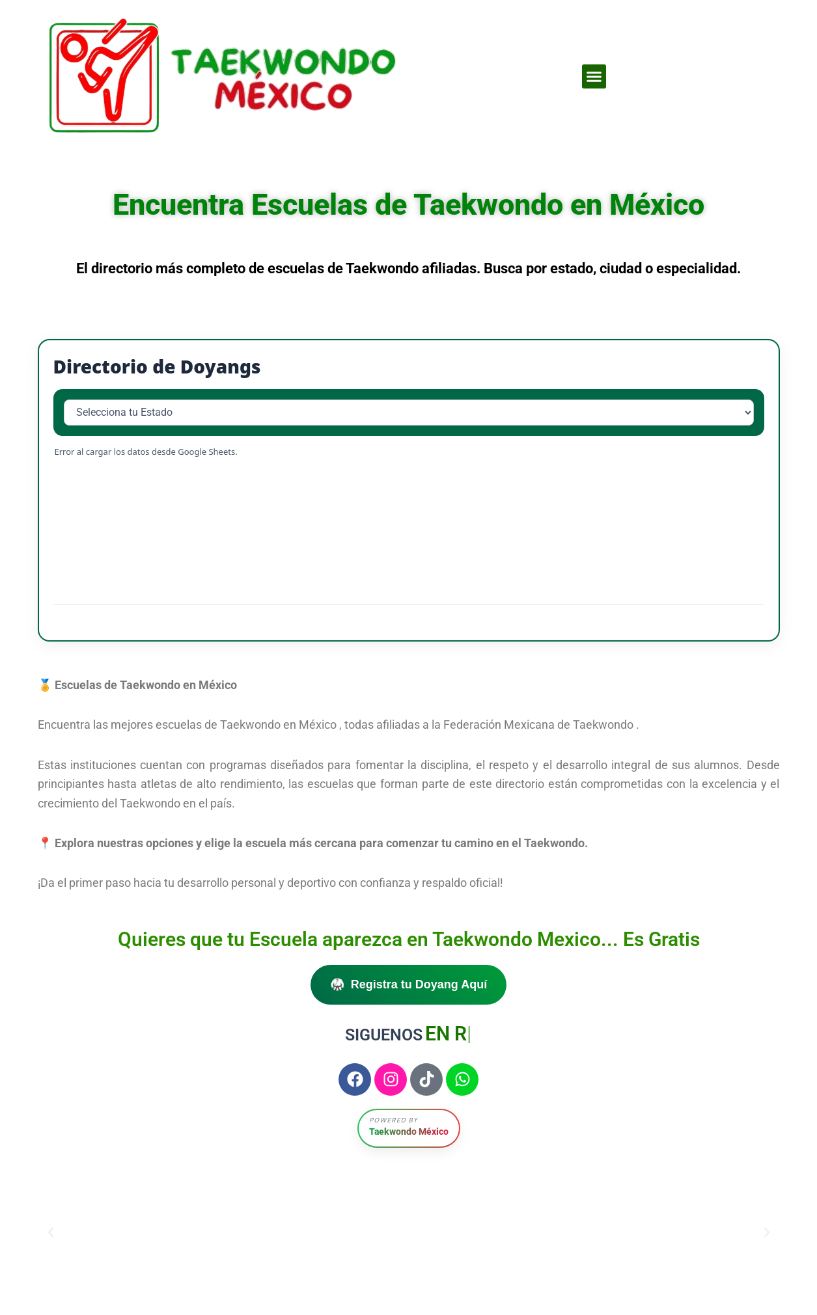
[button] (594, 76)
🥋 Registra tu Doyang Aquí (408, 984)
